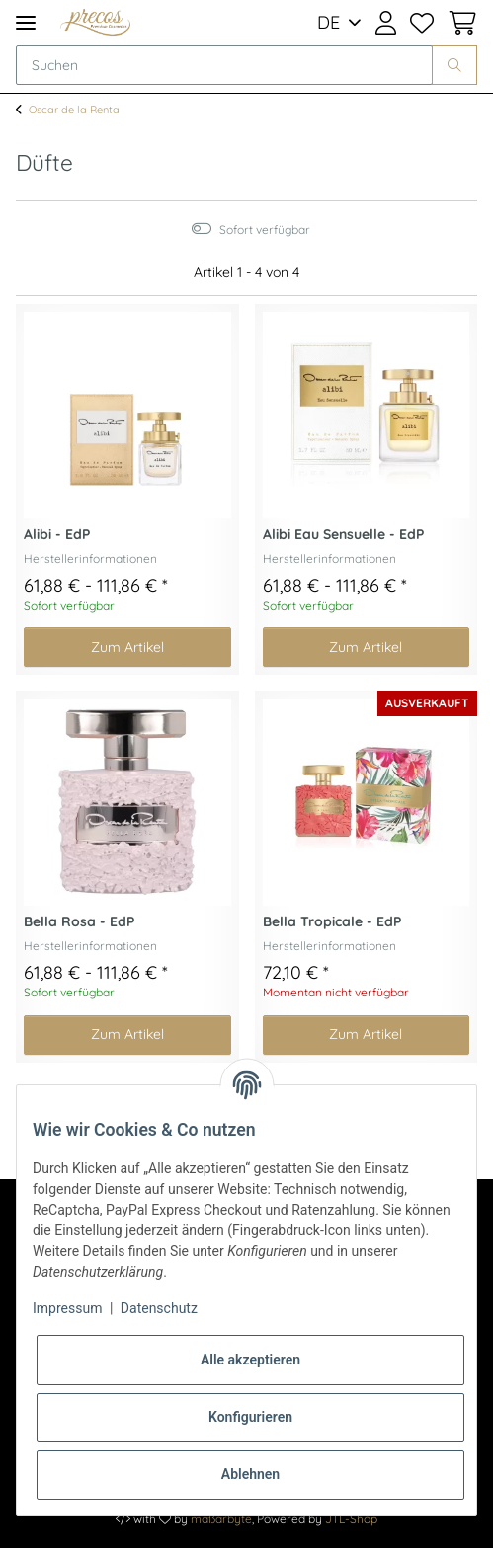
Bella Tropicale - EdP (332, 922)
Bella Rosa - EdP (79, 922)
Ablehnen (250, 1474)
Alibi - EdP (57, 534)
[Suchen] (224, 65)
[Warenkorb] (459, 22)
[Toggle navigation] (26, 22)
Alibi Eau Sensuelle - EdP (343, 534)
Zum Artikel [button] (127, 647)
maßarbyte (221, 1518)
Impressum (67, 1308)
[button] (386, 22)
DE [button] (328, 22)
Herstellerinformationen (90, 559)
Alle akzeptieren (250, 1359)
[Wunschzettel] (422, 22)
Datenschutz (159, 1308)
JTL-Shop (351, 1518)
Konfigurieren (250, 1417)
